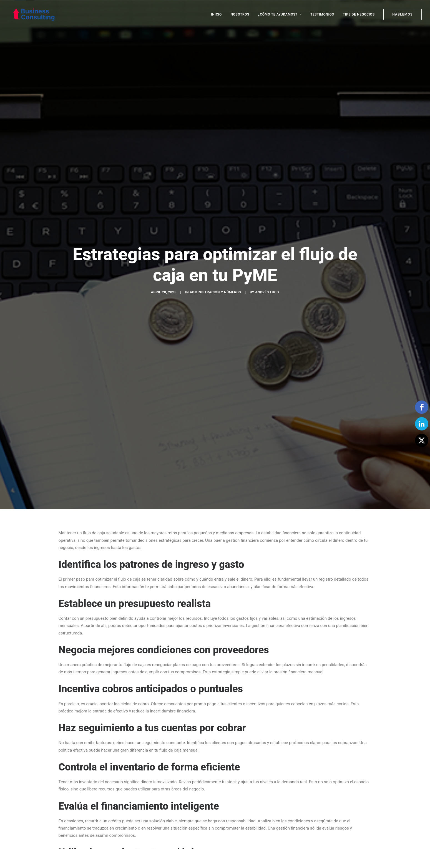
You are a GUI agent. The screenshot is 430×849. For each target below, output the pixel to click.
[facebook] (421, 407)
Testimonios (322, 14)
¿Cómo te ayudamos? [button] (280, 14)
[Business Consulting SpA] (30, 14)
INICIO (216, 14)
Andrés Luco (267, 273)
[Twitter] (421, 440)
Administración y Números (215, 273)
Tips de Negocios (359, 14)
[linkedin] (421, 423)
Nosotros (240, 14)
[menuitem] (218, 14)
